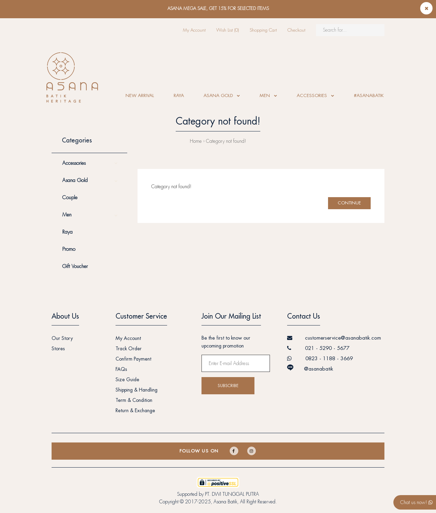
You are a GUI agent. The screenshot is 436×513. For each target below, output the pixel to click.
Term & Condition (134, 400)
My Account (194, 30)
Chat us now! (416, 502)
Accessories (74, 163)
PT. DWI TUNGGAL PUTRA (232, 494)
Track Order (129, 348)
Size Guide (127, 379)
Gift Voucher (75, 266)
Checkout (296, 30)
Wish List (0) (227, 30)
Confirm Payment (133, 358)
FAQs (121, 369)
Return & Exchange (135, 410)
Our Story (62, 338)
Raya (67, 232)
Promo (68, 249)
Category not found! (226, 141)
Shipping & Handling (136, 389)
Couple (69, 197)
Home (196, 141)
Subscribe (228, 386)
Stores (58, 348)
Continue (349, 203)
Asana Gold (75, 180)
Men (67, 214)
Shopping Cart (263, 30)
